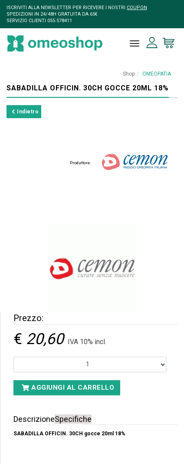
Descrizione (34, 419)
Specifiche (73, 419)
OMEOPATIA (156, 74)
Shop (129, 74)
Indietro (25, 112)
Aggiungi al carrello (68, 387)
